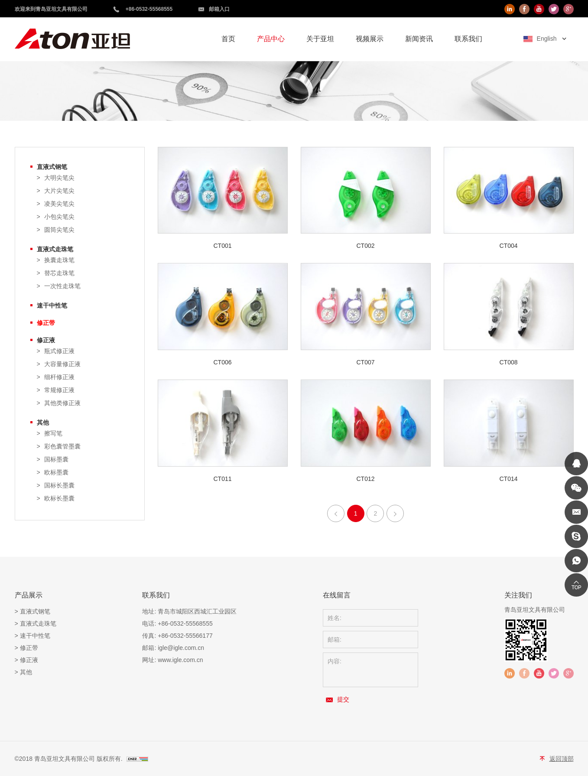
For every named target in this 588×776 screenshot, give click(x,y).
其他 (43, 422)
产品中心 (271, 38)
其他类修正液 (62, 403)
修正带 (46, 322)
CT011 (222, 478)
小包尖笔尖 (59, 217)
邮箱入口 (219, 9)
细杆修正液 (59, 377)
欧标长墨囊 (59, 498)
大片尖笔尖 (59, 191)
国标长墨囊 (59, 485)
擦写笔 (53, 433)
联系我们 (468, 38)
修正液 (46, 340)
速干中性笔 (52, 305)
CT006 (222, 362)
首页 (228, 38)
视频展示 (369, 38)
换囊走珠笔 (59, 260)
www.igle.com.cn (180, 659)
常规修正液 (59, 390)
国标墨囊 (56, 459)
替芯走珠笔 (59, 273)
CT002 (365, 245)
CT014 (508, 478)
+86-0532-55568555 (149, 9)
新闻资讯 (419, 38)
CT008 (508, 362)
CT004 (508, 245)
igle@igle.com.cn (181, 647)
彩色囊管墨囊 (62, 446)
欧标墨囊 (56, 472)
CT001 (222, 245)
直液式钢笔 (52, 166)
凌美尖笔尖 (59, 204)
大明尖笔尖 (59, 178)
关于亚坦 (320, 38)
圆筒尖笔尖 (59, 230)
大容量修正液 (62, 364)
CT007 (365, 362)
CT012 (365, 478)
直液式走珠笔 (55, 249)
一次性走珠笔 (62, 286)
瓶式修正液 (59, 351)
